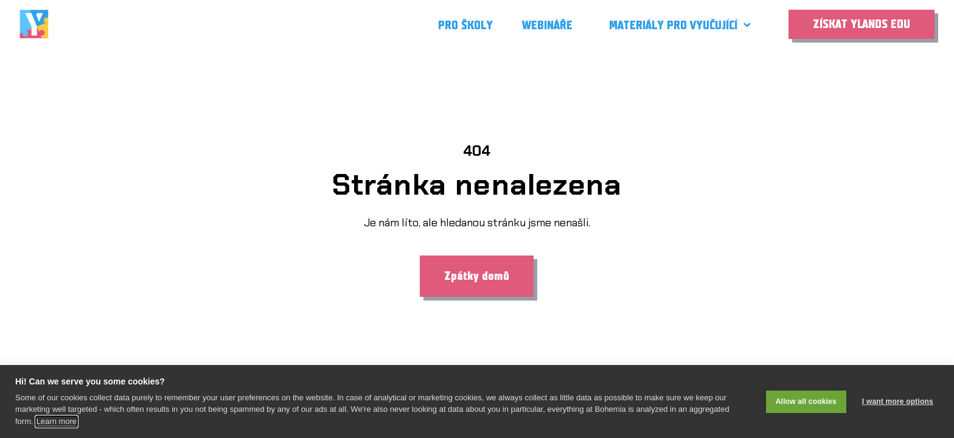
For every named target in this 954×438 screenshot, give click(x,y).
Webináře (547, 25)
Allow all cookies (806, 401)
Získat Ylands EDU (861, 24)
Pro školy (465, 25)
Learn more (57, 421)
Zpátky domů (476, 276)
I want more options (897, 401)
